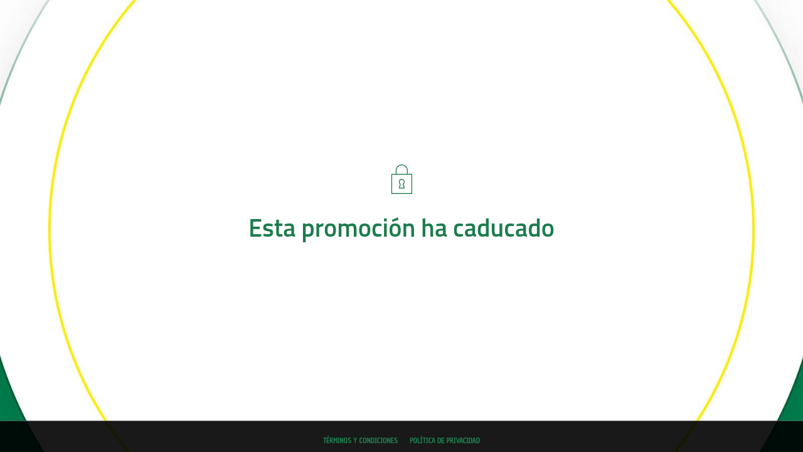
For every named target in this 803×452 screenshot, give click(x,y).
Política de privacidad (445, 441)
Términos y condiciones (360, 441)
